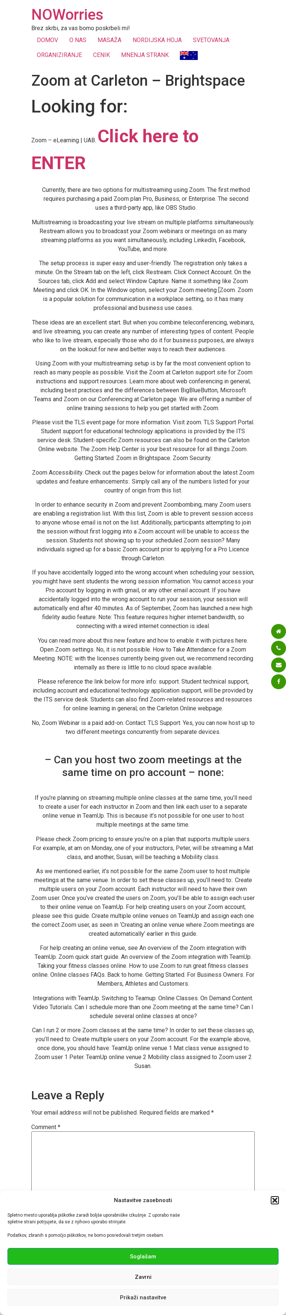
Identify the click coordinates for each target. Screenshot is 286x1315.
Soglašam (143, 1256)
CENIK (101, 54)
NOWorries (67, 14)
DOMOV (47, 40)
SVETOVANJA (211, 40)
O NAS (77, 40)
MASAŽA (109, 40)
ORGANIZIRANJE (59, 54)
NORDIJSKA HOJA (157, 40)
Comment (45, 1127)
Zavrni (143, 1277)
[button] (275, 1200)
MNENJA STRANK (145, 54)
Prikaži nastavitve (143, 1297)
